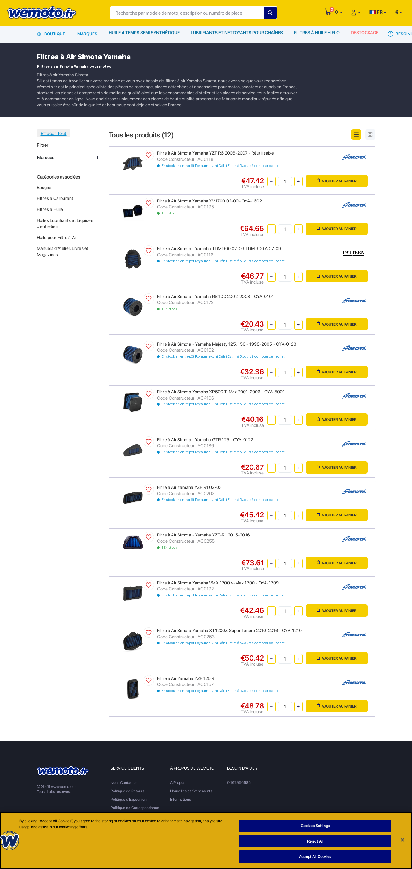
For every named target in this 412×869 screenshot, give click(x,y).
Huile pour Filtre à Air (57, 237)
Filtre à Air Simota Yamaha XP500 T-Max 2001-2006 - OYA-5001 (221, 392)
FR (376, 12)
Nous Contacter (124, 782)
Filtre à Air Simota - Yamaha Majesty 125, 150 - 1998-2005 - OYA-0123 (226, 344)
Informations (180, 799)
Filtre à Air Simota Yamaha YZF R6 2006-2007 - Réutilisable (215, 153)
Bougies (44, 187)
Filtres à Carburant (55, 198)
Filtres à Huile (50, 209)
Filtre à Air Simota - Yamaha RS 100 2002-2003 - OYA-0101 (215, 296)
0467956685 (239, 782)
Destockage (364, 33)
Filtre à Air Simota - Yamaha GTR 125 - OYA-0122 (205, 439)
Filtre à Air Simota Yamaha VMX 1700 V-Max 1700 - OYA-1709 (218, 583)
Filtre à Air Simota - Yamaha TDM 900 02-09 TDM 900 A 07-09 (219, 248)
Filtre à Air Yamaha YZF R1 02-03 (189, 487)
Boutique (51, 33)
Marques (87, 33)
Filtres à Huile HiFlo (316, 33)
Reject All (315, 841)
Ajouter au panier (337, 180)
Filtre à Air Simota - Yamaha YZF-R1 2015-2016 (203, 535)
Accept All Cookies (315, 857)
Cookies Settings (315, 825)
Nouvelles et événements (191, 791)
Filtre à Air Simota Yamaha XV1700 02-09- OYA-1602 (209, 201)
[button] (338, 12)
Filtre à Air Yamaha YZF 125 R (186, 678)
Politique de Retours (127, 791)
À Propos (177, 782)
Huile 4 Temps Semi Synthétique (144, 33)
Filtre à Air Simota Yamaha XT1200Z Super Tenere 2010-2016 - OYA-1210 (229, 630)
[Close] (402, 840)
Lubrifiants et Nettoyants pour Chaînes (236, 33)
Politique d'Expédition (129, 799)
